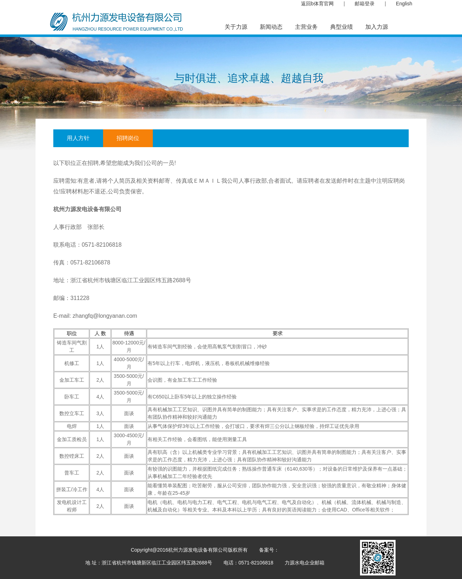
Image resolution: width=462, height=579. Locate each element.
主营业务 (306, 27)
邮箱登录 (365, 3)
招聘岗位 (128, 138)
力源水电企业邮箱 (304, 562)
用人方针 (78, 138)
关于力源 (236, 27)
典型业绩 (341, 27)
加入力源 (376, 27)
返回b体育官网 (317, 3)
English (404, 3)
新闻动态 (271, 27)
